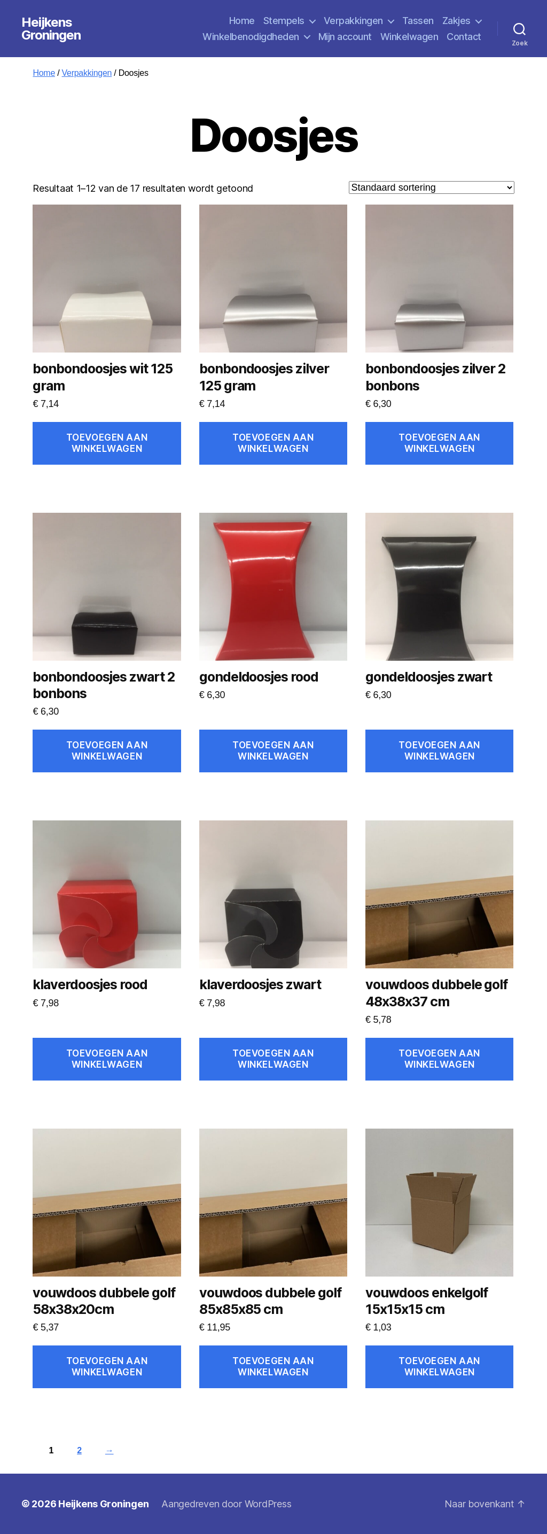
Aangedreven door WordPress (226, 1503)
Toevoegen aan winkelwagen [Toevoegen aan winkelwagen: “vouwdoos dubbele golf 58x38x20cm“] (106, 1367)
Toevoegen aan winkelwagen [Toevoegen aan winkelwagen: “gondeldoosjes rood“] (273, 751)
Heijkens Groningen (51, 29)
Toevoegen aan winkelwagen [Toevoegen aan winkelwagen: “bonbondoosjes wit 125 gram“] (106, 443)
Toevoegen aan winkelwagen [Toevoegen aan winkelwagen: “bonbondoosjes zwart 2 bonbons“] (106, 751)
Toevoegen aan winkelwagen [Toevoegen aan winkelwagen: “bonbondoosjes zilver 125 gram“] (273, 443)
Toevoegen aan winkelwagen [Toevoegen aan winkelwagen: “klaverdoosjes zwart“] (273, 1059)
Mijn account (345, 36)
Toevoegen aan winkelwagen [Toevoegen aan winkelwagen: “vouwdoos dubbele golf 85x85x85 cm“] (273, 1367)
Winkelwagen (409, 36)
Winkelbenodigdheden (250, 36)
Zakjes (456, 20)
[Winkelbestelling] (431, 187)
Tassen (418, 20)
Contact (464, 36)
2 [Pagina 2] (79, 1450)
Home (242, 20)
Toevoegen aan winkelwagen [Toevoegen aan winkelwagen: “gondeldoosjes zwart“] (439, 751)
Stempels (283, 20)
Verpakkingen (353, 20)
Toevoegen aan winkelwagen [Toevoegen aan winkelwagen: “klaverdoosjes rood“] (106, 1059)
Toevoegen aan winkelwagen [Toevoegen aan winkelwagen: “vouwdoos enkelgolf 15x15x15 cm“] (439, 1367)
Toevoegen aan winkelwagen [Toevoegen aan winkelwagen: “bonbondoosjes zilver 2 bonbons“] (439, 443)
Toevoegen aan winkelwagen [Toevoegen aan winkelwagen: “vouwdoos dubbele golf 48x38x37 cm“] (439, 1059)
